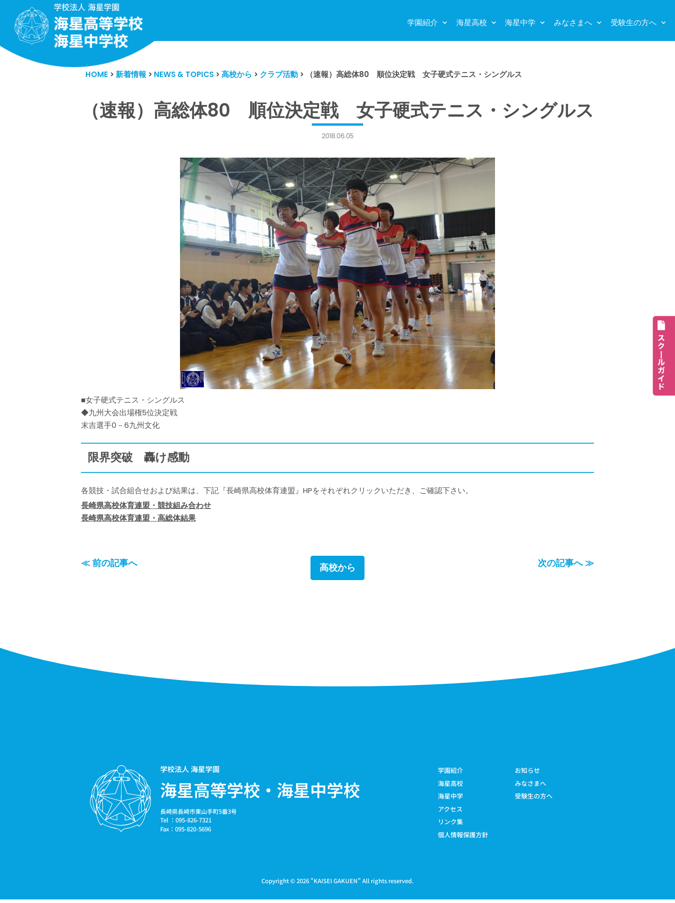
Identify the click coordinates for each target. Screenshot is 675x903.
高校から (338, 570)
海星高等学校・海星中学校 (260, 792)
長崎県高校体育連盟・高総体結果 (138, 520)
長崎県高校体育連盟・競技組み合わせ (146, 507)
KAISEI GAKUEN (336, 884)
